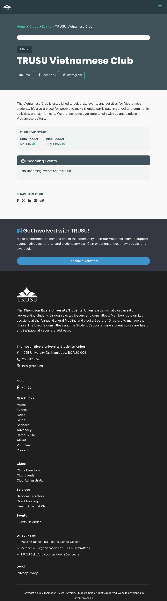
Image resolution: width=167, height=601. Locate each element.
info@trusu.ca (32, 366)
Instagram (72, 75)
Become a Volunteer (83, 261)
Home (21, 26)
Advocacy (24, 430)
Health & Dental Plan (32, 506)
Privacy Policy (27, 573)
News (21, 415)
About (21, 440)
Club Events (25, 475)
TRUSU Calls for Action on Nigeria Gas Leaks (50, 554)
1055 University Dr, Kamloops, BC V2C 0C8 (54, 352)
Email (25, 75)
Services (23, 425)
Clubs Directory (28, 470)
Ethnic (46, 26)
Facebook (47, 75)
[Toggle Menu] (160, 6)
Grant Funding (27, 501)
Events (22, 410)
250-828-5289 (32, 359)
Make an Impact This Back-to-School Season (50, 542)
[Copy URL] (42, 200)
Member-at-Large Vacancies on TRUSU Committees (55, 548)
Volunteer (24, 445)
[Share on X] (23, 200)
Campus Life (26, 435)
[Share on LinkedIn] (29, 200)
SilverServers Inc (83, 598)
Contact (22, 450)
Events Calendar (29, 522)
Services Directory (30, 496)
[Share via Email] (35, 200)
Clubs (33, 26)
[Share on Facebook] (18, 200)
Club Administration (31, 480)
